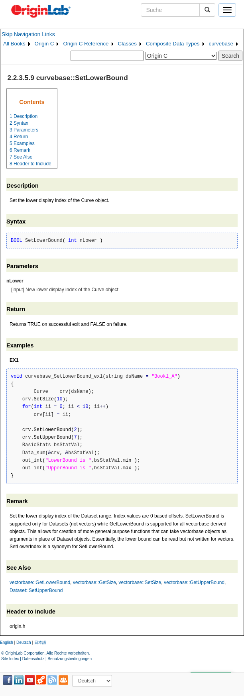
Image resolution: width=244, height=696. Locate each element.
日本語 (40, 642)
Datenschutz (33, 659)
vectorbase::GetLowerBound (40, 582)
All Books (14, 44)
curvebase (221, 44)
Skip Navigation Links (28, 34)
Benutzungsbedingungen (69, 659)
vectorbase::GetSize (94, 582)
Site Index (10, 659)
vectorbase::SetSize (140, 582)
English (6, 642)
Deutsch (23, 642)
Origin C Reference (85, 44)
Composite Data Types (173, 44)
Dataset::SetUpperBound (36, 590)
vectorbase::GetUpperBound (194, 582)
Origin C (44, 44)
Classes (127, 44)
